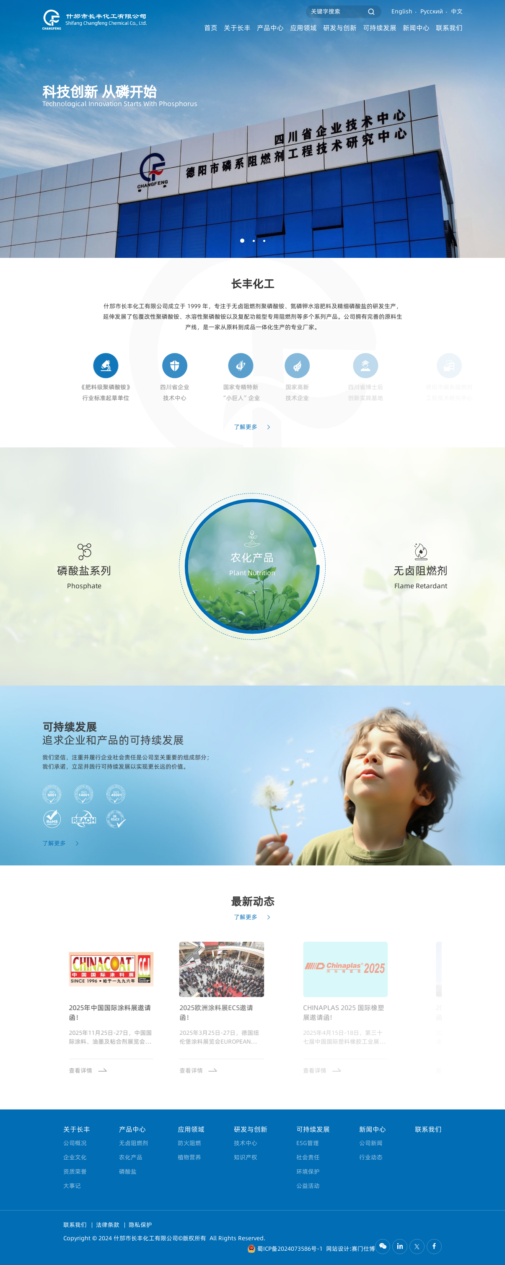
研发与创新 (340, 27)
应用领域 (303, 27)
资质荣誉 (75, 1172)
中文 (457, 12)
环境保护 (308, 1172)
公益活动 (308, 1186)
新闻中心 (416, 27)
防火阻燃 (189, 1143)
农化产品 (130, 1157)
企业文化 (75, 1157)
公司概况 (75, 1143)
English (401, 12)
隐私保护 (140, 1225)
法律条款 (108, 1225)
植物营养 (189, 1157)
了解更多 (252, 442)
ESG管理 (307, 1143)
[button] (242, 241)
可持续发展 (379, 27)
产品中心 (270, 27)
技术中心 (245, 1143)
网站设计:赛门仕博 (350, 1249)
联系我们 (449, 27)
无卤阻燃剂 (133, 1143)
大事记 (72, 1186)
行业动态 (371, 1157)
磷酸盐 (128, 1172)
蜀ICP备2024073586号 (287, 1249)
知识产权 (245, 1157)
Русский (431, 12)
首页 (211, 27)
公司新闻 (371, 1143)
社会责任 (308, 1157)
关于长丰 (237, 27)
